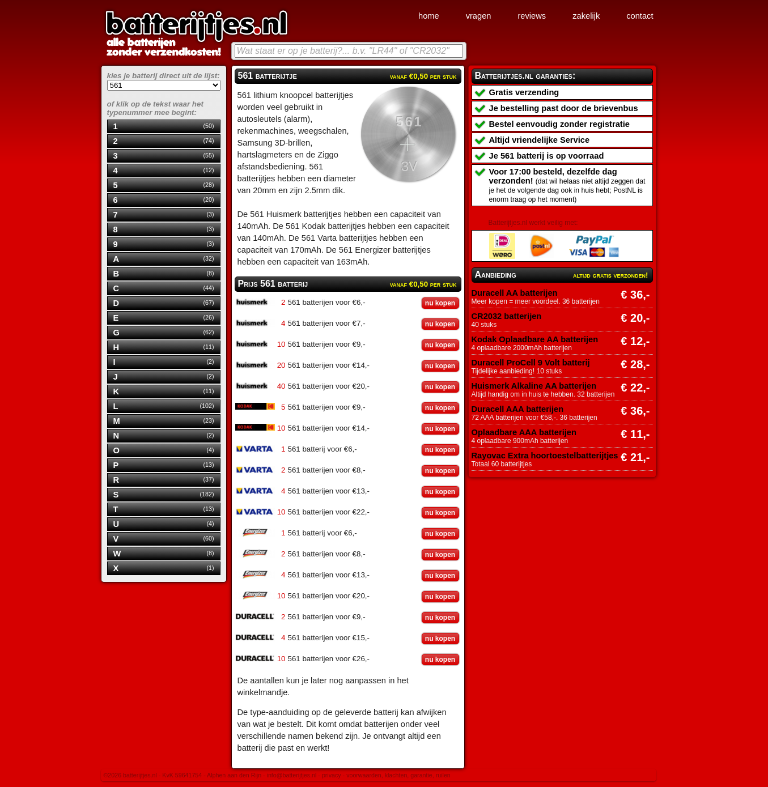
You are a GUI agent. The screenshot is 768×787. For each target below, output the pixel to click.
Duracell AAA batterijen (518, 409)
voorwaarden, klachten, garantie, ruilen (398, 775)
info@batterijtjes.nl (292, 775)
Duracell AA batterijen (515, 292)
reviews (531, 15)
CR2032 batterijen (507, 316)
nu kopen (440, 303)
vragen (478, 15)
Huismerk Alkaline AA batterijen (534, 385)
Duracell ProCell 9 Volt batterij (531, 362)
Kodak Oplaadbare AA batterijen (535, 339)
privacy (331, 775)
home (428, 15)
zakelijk (586, 15)
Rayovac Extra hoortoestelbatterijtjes (545, 455)
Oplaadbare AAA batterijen (524, 432)
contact (639, 15)
